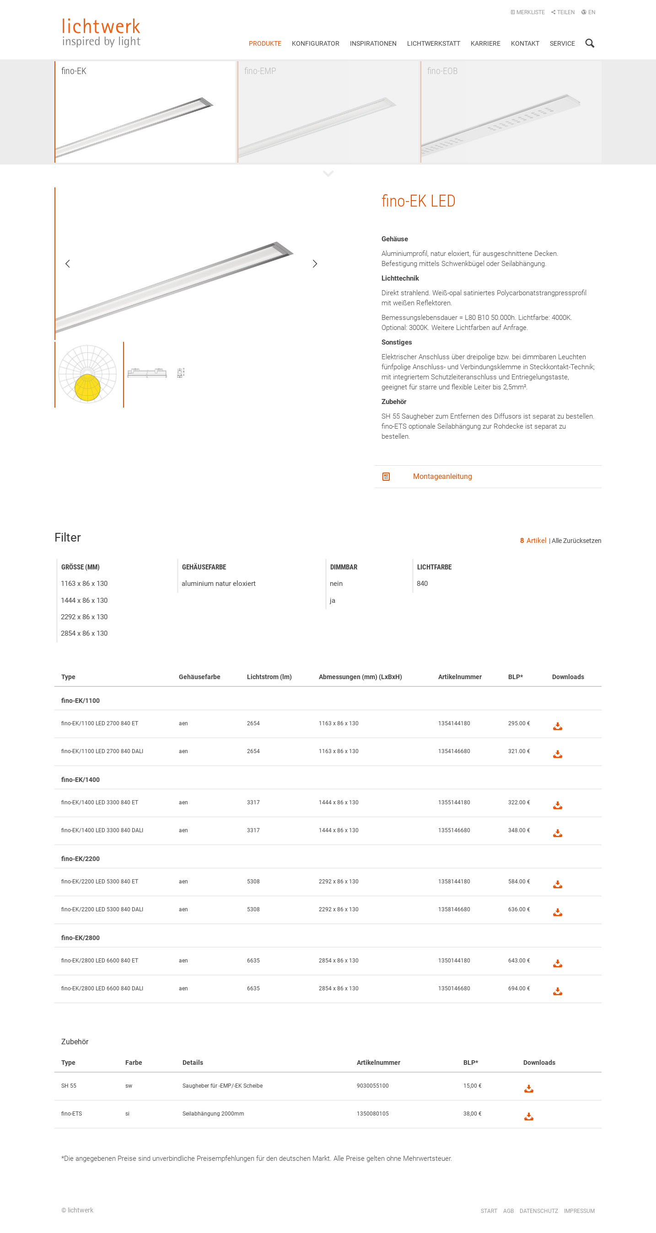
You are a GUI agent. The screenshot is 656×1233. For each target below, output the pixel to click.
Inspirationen (373, 43)
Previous (74, 264)
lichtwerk (101, 33)
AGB (508, 1211)
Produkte (265, 43)
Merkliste (528, 12)
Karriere (485, 43)
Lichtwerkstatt (433, 43)
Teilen (563, 12)
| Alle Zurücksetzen (575, 540)
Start (489, 1211)
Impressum (579, 1211)
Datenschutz (539, 1211)
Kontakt (525, 43)
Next (309, 264)
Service (562, 43)
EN (588, 12)
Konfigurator (315, 43)
